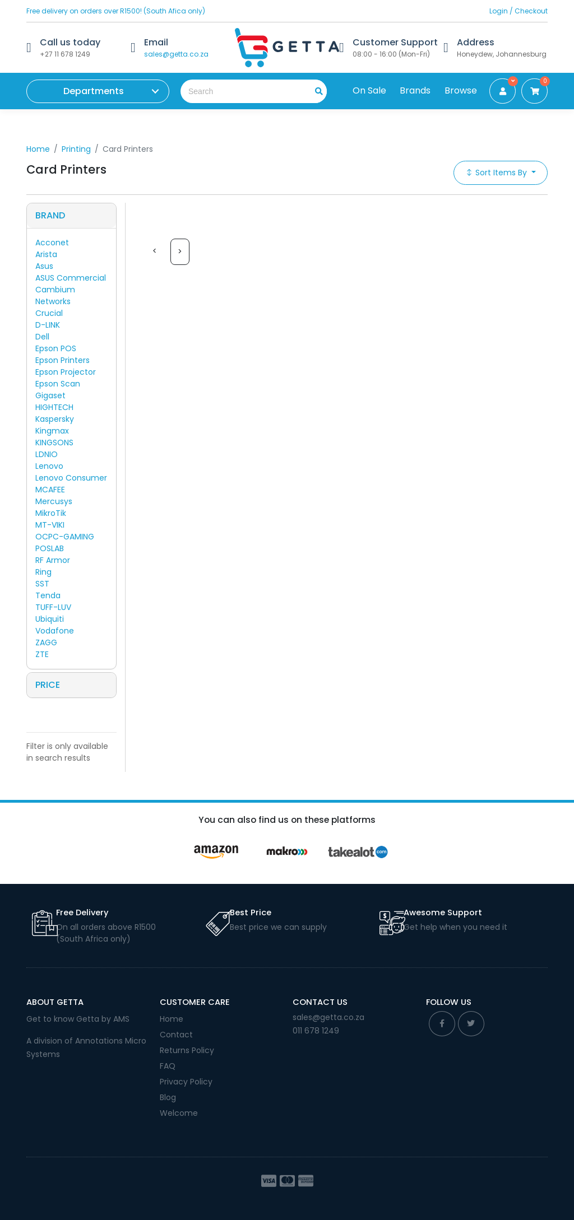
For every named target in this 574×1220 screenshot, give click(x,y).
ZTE (42, 654)
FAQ (167, 1066)
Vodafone (54, 630)
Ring (43, 572)
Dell (42, 336)
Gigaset (50, 395)
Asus (44, 266)
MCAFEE (50, 489)
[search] (315, 91)
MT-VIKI (49, 524)
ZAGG (46, 642)
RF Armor (52, 560)
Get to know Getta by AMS (77, 1019)
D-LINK (47, 324)
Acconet (52, 242)
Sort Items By (497, 172)
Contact (176, 1034)
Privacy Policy (186, 1081)
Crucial (49, 313)
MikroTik (50, 513)
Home (38, 149)
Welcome (179, 1113)
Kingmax (52, 430)
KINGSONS (54, 442)
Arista (46, 254)
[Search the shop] (239, 91)
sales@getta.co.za (176, 54)
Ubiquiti (49, 619)
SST (42, 583)
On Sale (369, 90)
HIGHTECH (54, 407)
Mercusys (53, 501)
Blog (168, 1097)
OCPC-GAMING (64, 536)
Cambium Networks (55, 295)
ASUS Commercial (70, 277)
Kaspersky (54, 419)
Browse (461, 90)
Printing (76, 149)
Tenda (48, 595)
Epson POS (55, 348)
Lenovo (49, 466)
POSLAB (49, 548)
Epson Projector (65, 372)
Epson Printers (62, 360)
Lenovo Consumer (71, 477)
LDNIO (46, 454)
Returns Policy (187, 1050)
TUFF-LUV (53, 607)
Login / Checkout (518, 11)
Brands (415, 90)
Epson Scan (57, 383)
